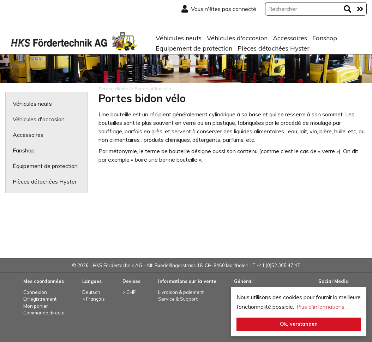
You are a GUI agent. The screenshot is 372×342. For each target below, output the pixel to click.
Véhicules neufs (179, 38)
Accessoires (290, 38)
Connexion (35, 292)
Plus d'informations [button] (320, 306)
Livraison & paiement (181, 292)
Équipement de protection (194, 48)
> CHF (129, 292)
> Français (93, 299)
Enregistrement (39, 299)
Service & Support (178, 299)
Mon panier (35, 306)
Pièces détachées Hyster (274, 48)
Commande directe (44, 312)
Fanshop (324, 38)
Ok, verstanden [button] (299, 324)
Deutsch (91, 292)
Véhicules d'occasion (237, 38)
